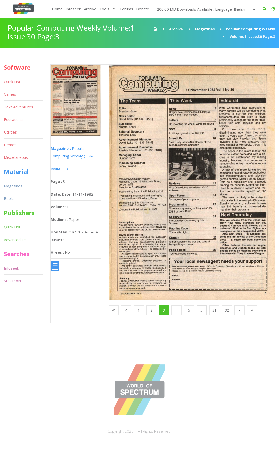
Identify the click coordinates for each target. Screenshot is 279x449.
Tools (104, 8)
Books (9, 198)
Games (10, 94)
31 (214, 310)
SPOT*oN (12, 280)
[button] (273, 8)
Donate (142, 8)
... (201, 310)
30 (59, 168)
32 (227, 310)
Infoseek (73, 8)
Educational (13, 119)
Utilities (10, 132)
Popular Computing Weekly (250, 29)
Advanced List (16, 239)
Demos (10, 144)
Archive (90, 8)
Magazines (205, 29)
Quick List (12, 81)
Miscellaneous (16, 157)
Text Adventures (18, 106)
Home (57, 8)
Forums (126, 8)
